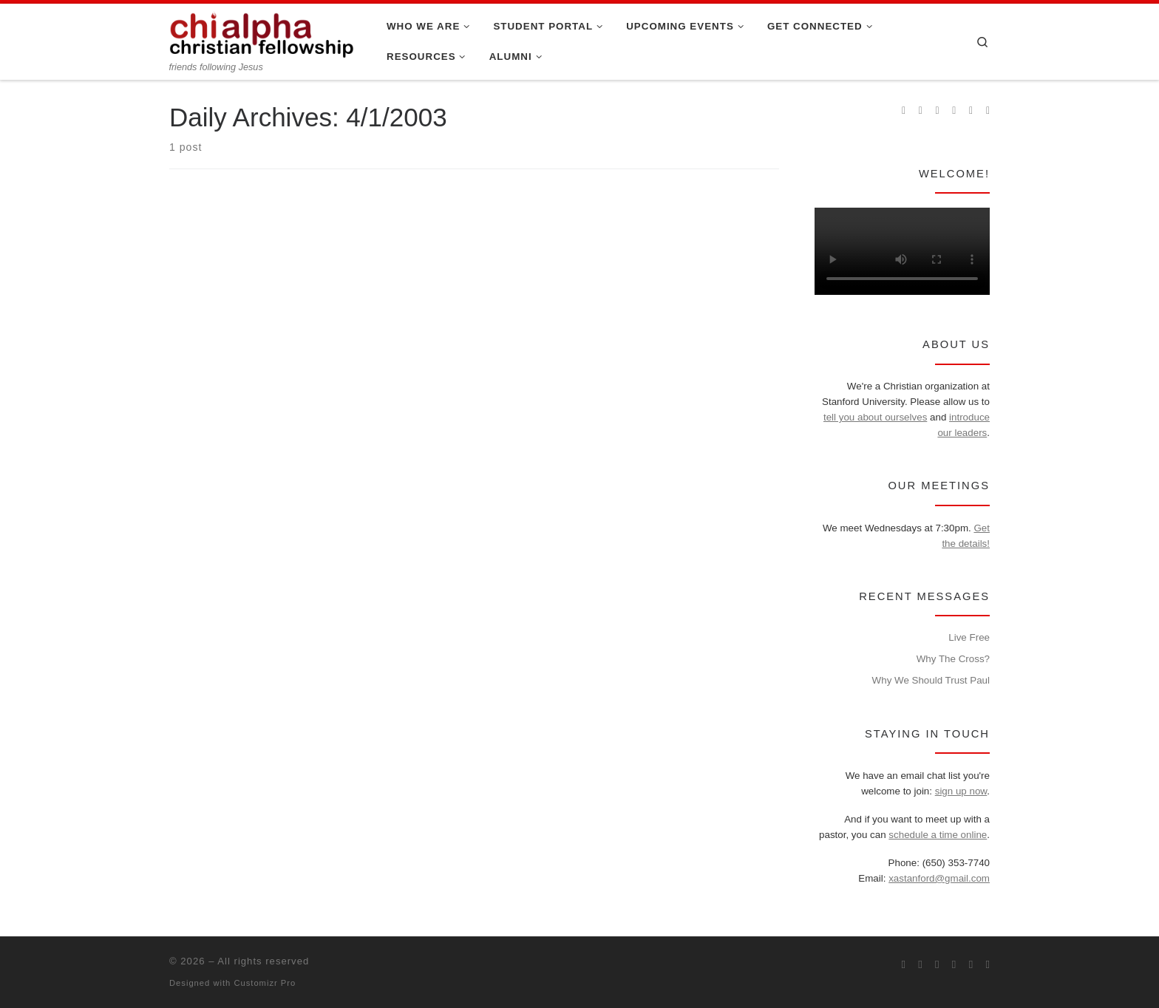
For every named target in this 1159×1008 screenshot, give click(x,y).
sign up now (961, 791)
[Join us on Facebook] (920, 110)
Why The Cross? (953, 658)
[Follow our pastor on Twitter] (971, 110)
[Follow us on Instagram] (937, 110)
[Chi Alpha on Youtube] (954, 110)
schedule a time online (937, 834)
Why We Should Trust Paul (931, 680)
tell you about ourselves (875, 417)
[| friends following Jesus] (261, 32)
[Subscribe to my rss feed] (903, 110)
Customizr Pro (265, 982)
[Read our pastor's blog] (988, 110)
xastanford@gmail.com (939, 878)
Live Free (969, 637)
